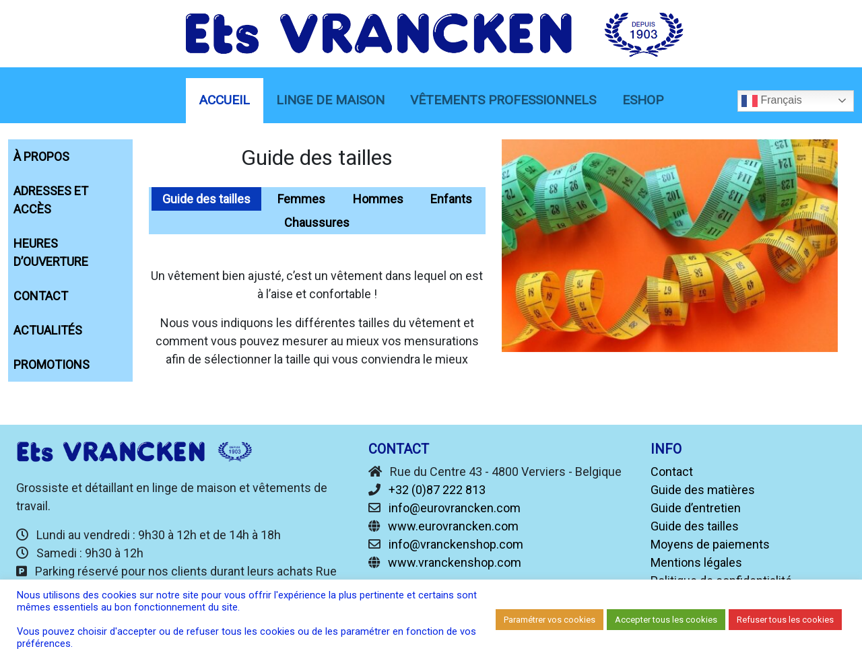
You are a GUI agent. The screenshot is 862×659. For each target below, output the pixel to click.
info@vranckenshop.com (456, 544)
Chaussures (317, 222)
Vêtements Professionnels (503, 100)
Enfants (451, 199)
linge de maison (330, 100)
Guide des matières (703, 490)
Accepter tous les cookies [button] (666, 620)
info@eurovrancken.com (455, 508)
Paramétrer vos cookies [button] (549, 620)
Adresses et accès (50, 200)
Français (771, 101)
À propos (41, 156)
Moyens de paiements (710, 544)
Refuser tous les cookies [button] (785, 620)
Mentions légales (696, 562)
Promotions (51, 364)
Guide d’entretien (696, 508)
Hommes (378, 199)
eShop (642, 100)
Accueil (224, 100)
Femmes (301, 199)
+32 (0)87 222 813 (437, 490)
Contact (40, 296)
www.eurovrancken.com (453, 526)
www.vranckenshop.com (454, 562)
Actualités (47, 330)
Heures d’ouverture (50, 252)
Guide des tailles (206, 199)
